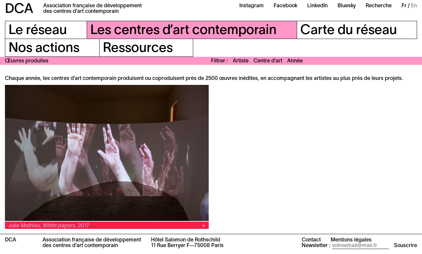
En (414, 6)
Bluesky (347, 6)
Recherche (379, 6)
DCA (19, 9)
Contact (311, 240)
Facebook (285, 6)
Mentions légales (351, 240)
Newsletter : (316, 245)
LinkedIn (317, 6)
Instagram (251, 6)
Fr (404, 6)
